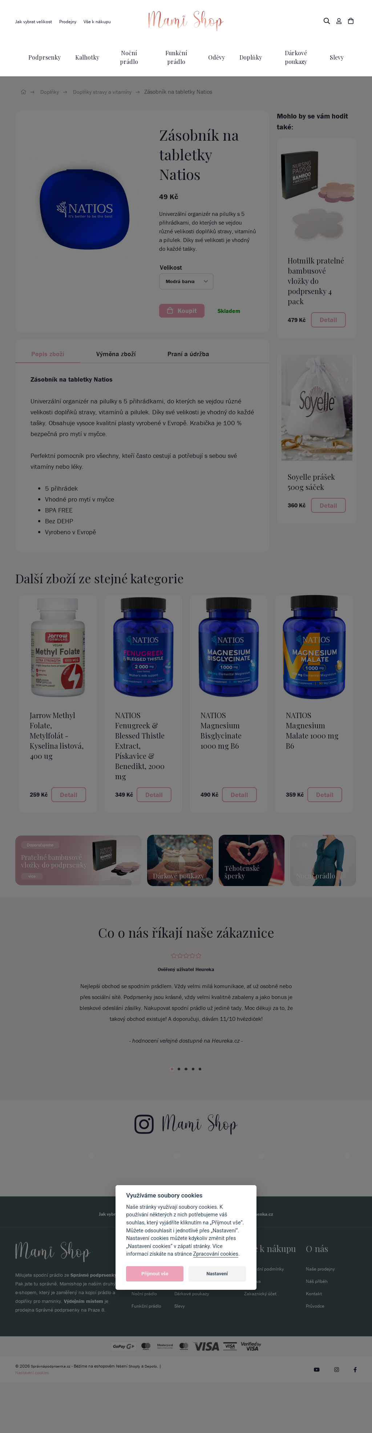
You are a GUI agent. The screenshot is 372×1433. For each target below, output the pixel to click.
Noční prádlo (145, 1344)
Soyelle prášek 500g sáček (311, 482)
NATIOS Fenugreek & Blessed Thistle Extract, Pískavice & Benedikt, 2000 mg (140, 745)
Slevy (337, 57)
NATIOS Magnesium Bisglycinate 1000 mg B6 (221, 730)
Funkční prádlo (148, 1356)
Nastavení (217, 1273)
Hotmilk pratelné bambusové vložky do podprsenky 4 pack (316, 280)
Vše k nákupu (102, 21)
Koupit (182, 310)
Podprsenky (44, 57)
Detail (328, 319)
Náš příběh (317, 1331)
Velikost (171, 267)
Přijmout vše (154, 1273)
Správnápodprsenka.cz (51, 1416)
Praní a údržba (188, 354)
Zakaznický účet (261, 1344)
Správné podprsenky (93, 1325)
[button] (186, 281)
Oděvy (216, 57)
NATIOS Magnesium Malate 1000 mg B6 (312, 730)
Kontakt (314, 1344)
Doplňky (250, 57)
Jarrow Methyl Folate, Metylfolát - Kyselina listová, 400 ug (57, 735)
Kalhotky (87, 57)
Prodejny (70, 21)
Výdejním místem (83, 1351)
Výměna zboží (116, 354)
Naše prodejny (321, 1319)
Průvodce (316, 1356)
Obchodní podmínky (265, 1319)
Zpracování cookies (215, 1254)
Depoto (153, 1416)
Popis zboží (47, 354)
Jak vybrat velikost (34, 21)
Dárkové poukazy (192, 1344)
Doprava (253, 1331)
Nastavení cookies (32, 1423)
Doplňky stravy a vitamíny (106, 91)
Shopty (136, 1416)
